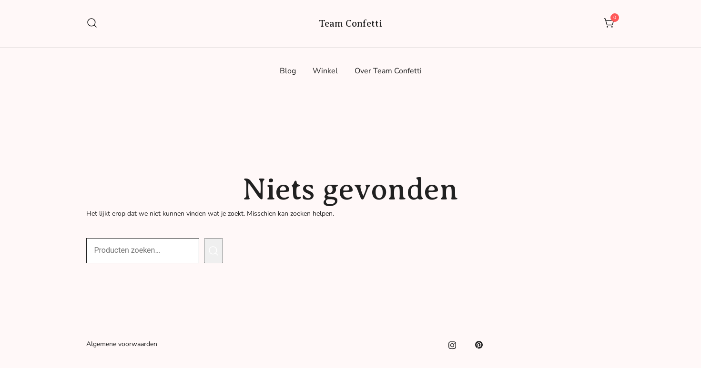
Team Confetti (350, 23)
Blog (288, 71)
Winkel (325, 71)
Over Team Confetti (388, 71)
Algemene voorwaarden (121, 343)
